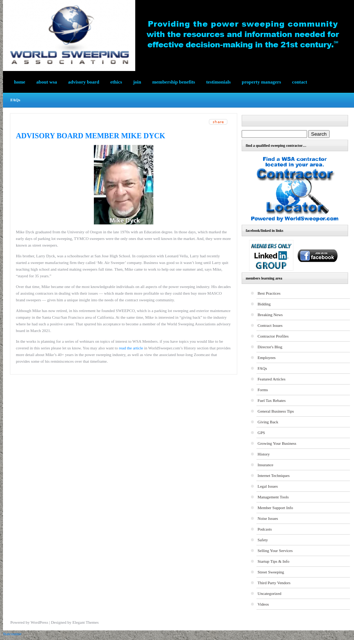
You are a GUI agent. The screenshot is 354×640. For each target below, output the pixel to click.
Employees (267, 357)
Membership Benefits (173, 82)
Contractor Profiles (273, 336)
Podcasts (265, 529)
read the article (131, 348)
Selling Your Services (275, 550)
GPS (261, 432)
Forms (263, 389)
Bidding (264, 304)
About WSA (46, 82)
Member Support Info (275, 507)
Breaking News (270, 314)
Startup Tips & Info (273, 561)
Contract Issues (270, 325)
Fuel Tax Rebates (272, 400)
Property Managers (261, 82)
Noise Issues (268, 518)
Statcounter (12, 633)
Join (137, 82)
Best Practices (269, 293)
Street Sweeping (271, 572)
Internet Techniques (274, 475)
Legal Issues (268, 486)
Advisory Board (83, 82)
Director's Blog (270, 347)
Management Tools (273, 497)
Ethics (116, 82)
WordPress (39, 622)
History (264, 454)
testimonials (218, 82)
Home (19, 82)
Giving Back (268, 422)
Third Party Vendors (274, 582)
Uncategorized (269, 593)
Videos (263, 604)
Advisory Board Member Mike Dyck (90, 136)
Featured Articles (271, 379)
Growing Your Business (277, 443)
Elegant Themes (85, 622)
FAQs (15, 100)
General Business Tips (276, 411)
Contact (299, 82)
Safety (263, 540)
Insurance (265, 465)
